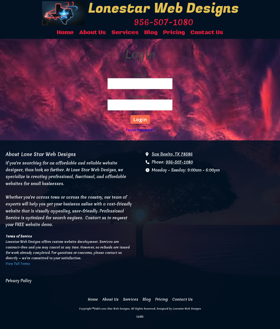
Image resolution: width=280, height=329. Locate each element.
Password (140, 96)
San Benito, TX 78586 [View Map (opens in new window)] (172, 154)
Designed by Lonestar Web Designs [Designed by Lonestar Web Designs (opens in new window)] (179, 308)
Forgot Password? (140, 130)
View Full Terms (18, 264)
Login (140, 316)
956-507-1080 (179, 162)
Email (140, 75)
